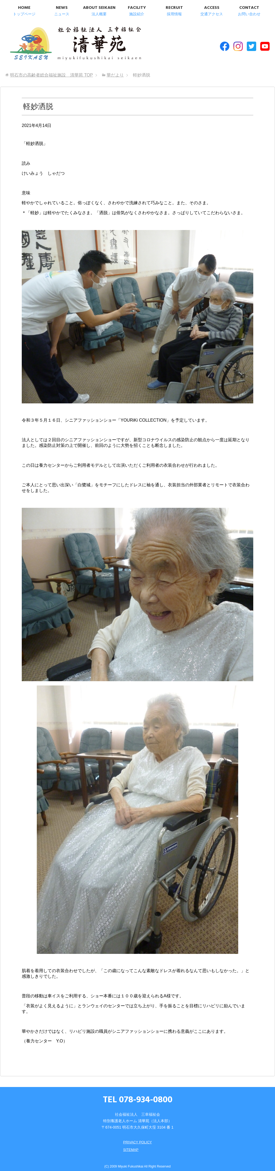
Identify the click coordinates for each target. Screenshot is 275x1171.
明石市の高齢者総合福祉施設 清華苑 (61, 43)
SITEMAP (130, 1144)
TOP (51, 70)
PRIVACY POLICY (137, 1137)
